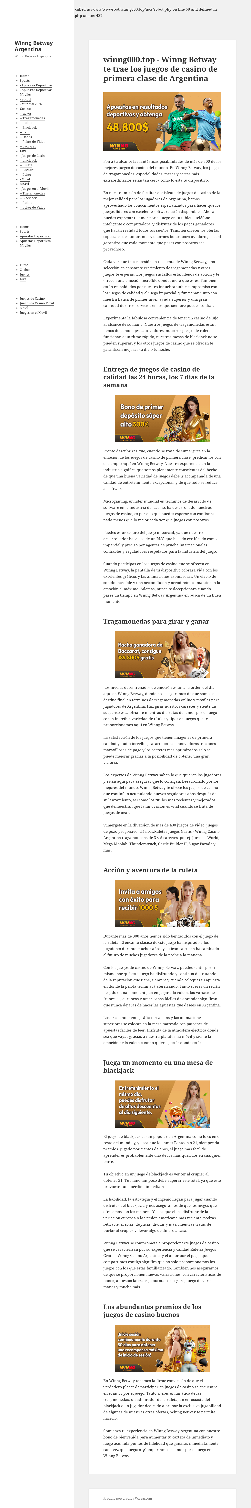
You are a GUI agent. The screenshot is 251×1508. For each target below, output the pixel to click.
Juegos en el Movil (33, 312)
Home (24, 227)
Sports (24, 231)
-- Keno (25, 132)
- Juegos (25, 113)
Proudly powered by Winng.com (127, 1498)
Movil (24, 308)
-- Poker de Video (32, 141)
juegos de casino (133, 167)
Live (23, 279)
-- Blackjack (28, 127)
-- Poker (25, 174)
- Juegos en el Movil (34, 188)
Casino (25, 270)
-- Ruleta (26, 123)
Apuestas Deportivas (35, 236)
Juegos (25, 274)
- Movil (25, 179)
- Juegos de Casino (33, 156)
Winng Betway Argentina (34, 46)
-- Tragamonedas (32, 118)
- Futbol (25, 99)
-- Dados (26, 137)
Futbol (24, 265)
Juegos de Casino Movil (37, 303)
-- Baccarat (28, 146)
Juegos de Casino (32, 298)
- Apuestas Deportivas (36, 85)
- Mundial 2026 (31, 104)
